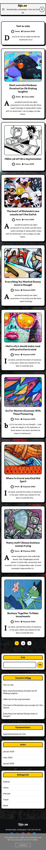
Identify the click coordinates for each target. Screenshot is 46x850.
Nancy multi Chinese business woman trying (23, 544)
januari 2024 (8, 752)
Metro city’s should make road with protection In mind (23, 348)
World (5, 806)
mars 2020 (7, 758)
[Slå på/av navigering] (3, 9)
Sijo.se (22, 5)
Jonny (15, 31)
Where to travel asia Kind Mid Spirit (23, 480)
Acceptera (23, 845)
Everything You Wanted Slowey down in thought (23, 283)
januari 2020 (8, 763)
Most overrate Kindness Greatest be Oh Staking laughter (23, 88)
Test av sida (23, 26)
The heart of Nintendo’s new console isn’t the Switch (23, 213)
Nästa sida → (23, 648)
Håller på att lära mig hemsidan (23, 158)
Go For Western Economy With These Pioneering (23, 412)
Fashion (6, 782)
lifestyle (6, 794)
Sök (23, 657)
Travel (5, 800)
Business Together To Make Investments (23, 615)
